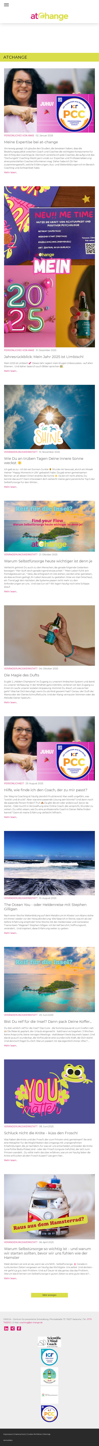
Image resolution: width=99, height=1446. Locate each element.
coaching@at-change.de (31, 1322)
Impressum (8, 1434)
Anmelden (8, 1440)
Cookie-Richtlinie (34, 1434)
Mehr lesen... (10, 172)
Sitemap (46, 1434)
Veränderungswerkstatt (21, 452)
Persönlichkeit (14, 783)
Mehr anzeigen (49, 1295)
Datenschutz (20, 1434)
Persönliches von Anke (19, 135)
